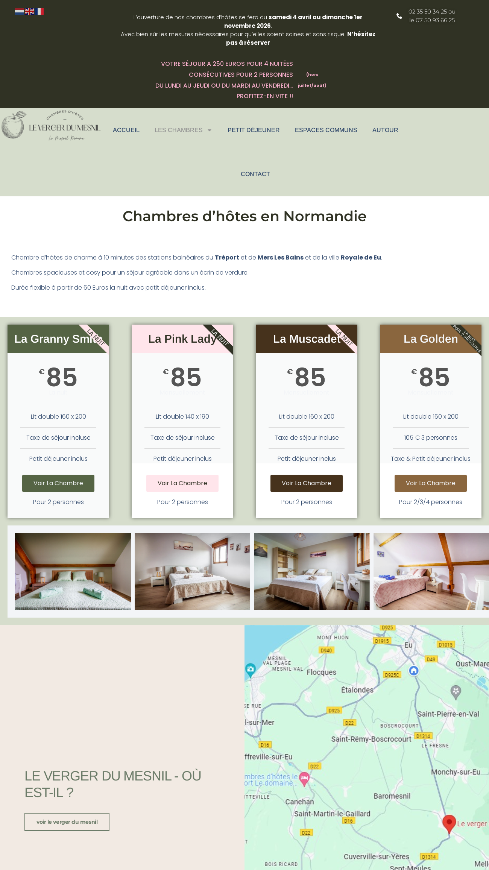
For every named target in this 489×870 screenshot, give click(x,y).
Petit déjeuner (254, 130)
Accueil (126, 130)
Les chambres (184, 130)
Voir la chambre (58, 483)
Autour (385, 130)
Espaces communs (326, 130)
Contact (255, 174)
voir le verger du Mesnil (66, 821)
